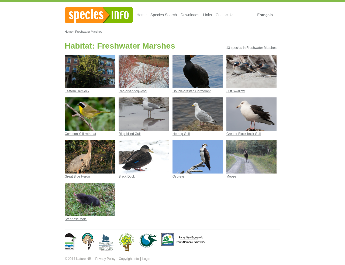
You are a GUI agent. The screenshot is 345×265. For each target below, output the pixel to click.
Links (207, 15)
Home (142, 15)
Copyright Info (129, 259)
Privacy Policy (105, 259)
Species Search (163, 15)
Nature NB (83, 259)
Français (265, 15)
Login (146, 259)
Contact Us (225, 15)
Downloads (190, 15)
